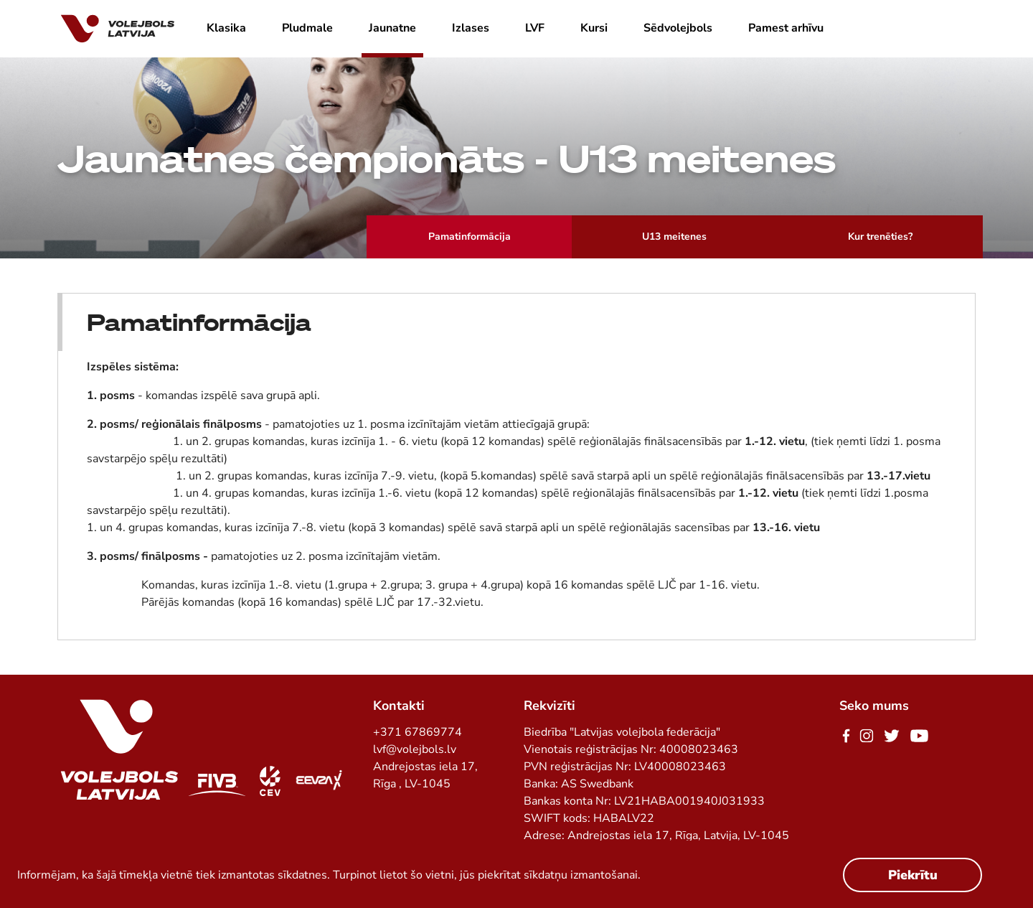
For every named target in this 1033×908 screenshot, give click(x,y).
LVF (534, 28)
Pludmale (307, 28)
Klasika (226, 28)
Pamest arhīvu (786, 28)
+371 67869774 (417, 732)
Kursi (594, 28)
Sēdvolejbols (677, 28)
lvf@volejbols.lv (414, 749)
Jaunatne (392, 28)
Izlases (470, 28)
